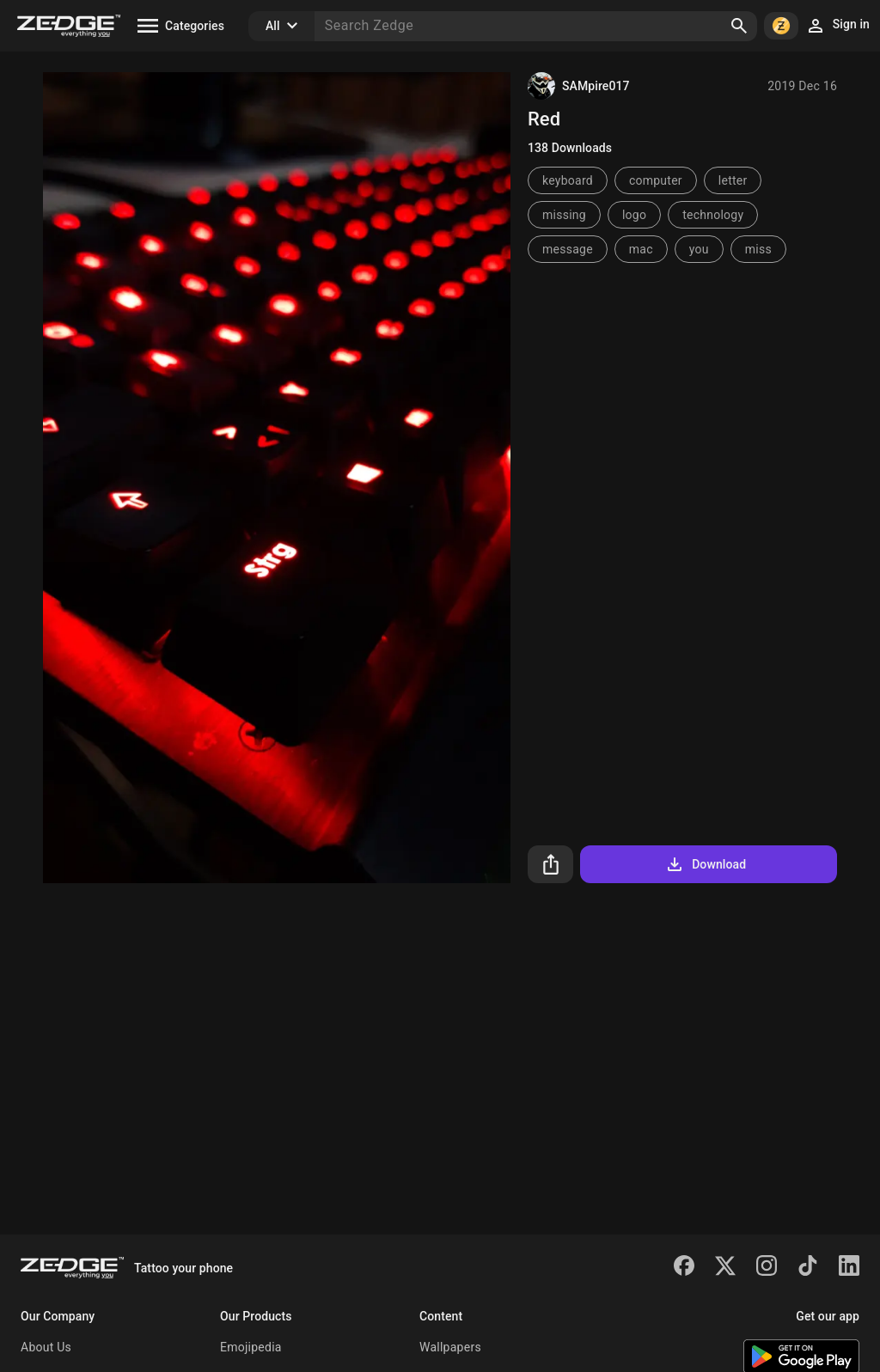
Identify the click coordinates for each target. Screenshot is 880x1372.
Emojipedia (251, 1347)
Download (705, 864)
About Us (46, 1347)
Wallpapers (450, 1347)
